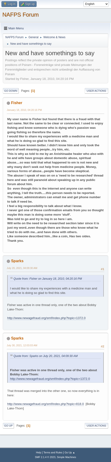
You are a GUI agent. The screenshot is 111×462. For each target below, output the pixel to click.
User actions (96, 90)
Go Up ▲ (70, 452)
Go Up (8, 425)
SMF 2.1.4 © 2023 (45, 457)
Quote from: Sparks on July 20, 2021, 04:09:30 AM (46, 356)
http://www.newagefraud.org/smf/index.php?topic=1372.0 (46, 318)
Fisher (16, 103)
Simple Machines (66, 457)
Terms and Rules (52, 452)
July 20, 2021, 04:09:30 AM (22, 268)
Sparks (17, 261)
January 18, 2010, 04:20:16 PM (24, 110)
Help (38, 452)
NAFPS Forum (20, 14)
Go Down (10, 90)
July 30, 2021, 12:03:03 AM (22, 345)
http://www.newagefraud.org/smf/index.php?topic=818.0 (45, 404)
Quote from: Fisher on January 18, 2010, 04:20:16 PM (48, 278)
